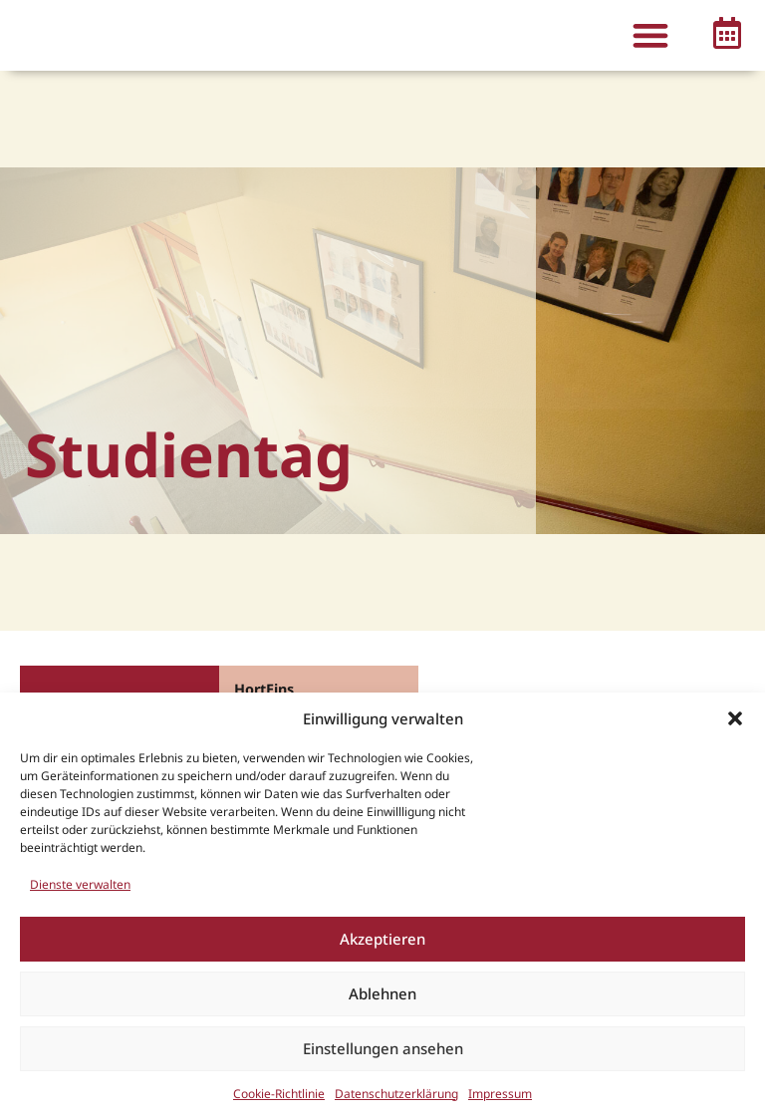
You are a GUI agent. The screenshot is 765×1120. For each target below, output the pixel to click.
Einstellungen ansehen (383, 1048)
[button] (735, 718)
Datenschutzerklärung (396, 1093)
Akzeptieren (382, 939)
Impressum (500, 1093)
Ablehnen (382, 993)
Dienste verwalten (80, 884)
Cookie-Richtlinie (279, 1093)
